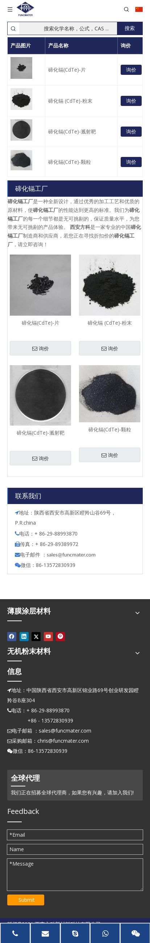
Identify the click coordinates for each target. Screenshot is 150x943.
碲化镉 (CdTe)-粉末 (70, 100)
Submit (26, 899)
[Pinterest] (60, 636)
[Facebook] (11, 636)
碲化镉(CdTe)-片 (67, 69)
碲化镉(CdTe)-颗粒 (69, 161)
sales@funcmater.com (65, 730)
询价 (131, 69)
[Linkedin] (24, 636)
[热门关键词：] (129, 28)
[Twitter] (36, 636)
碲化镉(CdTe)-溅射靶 (72, 131)
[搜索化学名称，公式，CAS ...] (68, 28)
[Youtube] (48, 636)
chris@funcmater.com (63, 740)
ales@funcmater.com (72, 554)
